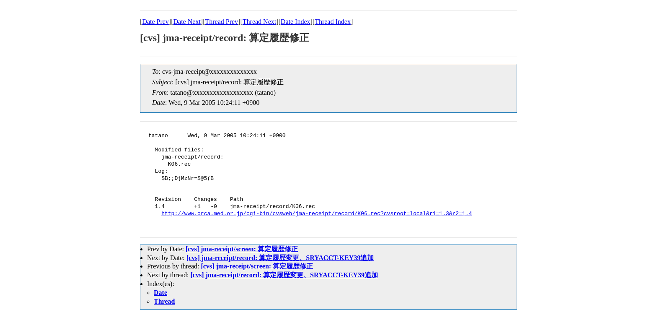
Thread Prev (221, 21)
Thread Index (333, 21)
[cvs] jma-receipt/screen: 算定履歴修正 (242, 249)
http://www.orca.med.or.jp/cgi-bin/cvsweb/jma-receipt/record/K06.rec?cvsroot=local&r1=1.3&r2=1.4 (316, 214)
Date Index (295, 21)
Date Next (187, 21)
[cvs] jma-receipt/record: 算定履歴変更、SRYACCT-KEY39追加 (280, 257)
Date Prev (155, 21)
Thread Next (259, 21)
